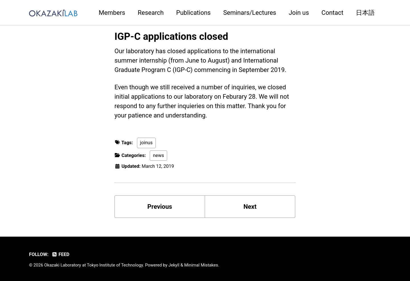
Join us (299, 12)
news (158, 155)
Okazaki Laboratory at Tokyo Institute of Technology (93, 265)
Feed (60, 254)
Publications (193, 12)
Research (151, 12)
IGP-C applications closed (171, 36)
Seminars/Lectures (249, 12)
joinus (146, 142)
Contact (332, 12)
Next (250, 206)
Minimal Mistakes (201, 265)
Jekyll (174, 265)
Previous (159, 206)
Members (112, 12)
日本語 (365, 12)
